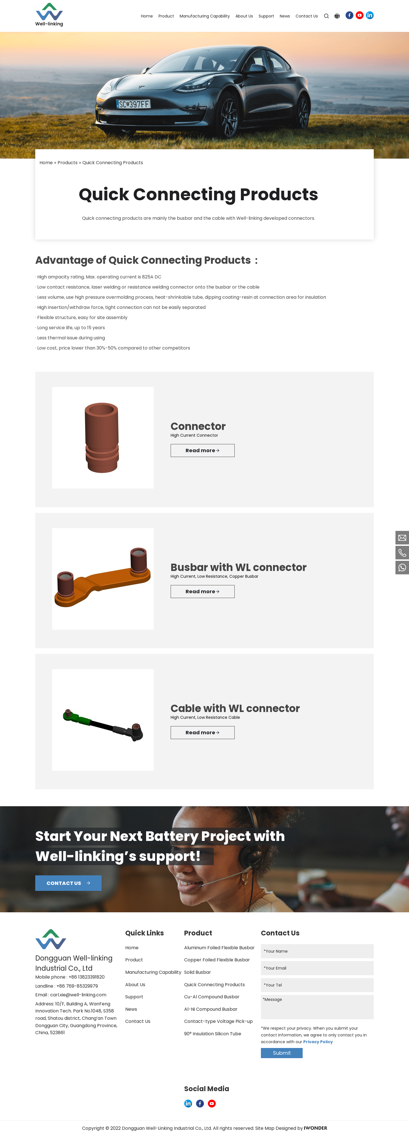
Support (134, 997)
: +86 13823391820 (86, 977)
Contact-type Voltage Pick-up (218, 1021)
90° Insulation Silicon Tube (212, 1033)
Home (131, 947)
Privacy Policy (318, 1042)
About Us (135, 984)
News (131, 1009)
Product (134, 960)
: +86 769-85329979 (76, 986)
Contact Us (137, 1021)
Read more (203, 450)
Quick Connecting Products (214, 984)
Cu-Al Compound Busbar (211, 997)
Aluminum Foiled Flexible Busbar (219, 947)
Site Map (264, 1128)
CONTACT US (69, 883)
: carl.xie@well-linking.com (77, 995)
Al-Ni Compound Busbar (211, 1009)
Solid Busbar (197, 972)
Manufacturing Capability (153, 972)
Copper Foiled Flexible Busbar (217, 960)
